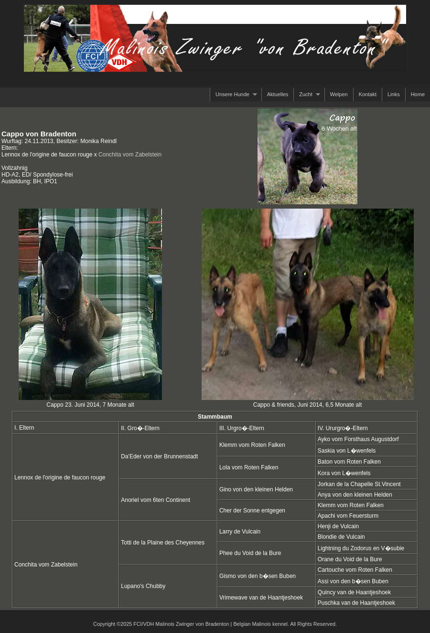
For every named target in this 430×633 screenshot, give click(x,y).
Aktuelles (278, 94)
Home (418, 94)
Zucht (306, 94)
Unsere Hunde (233, 94)
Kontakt (367, 94)
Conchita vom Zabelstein (129, 154)
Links (393, 94)
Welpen (339, 94)
